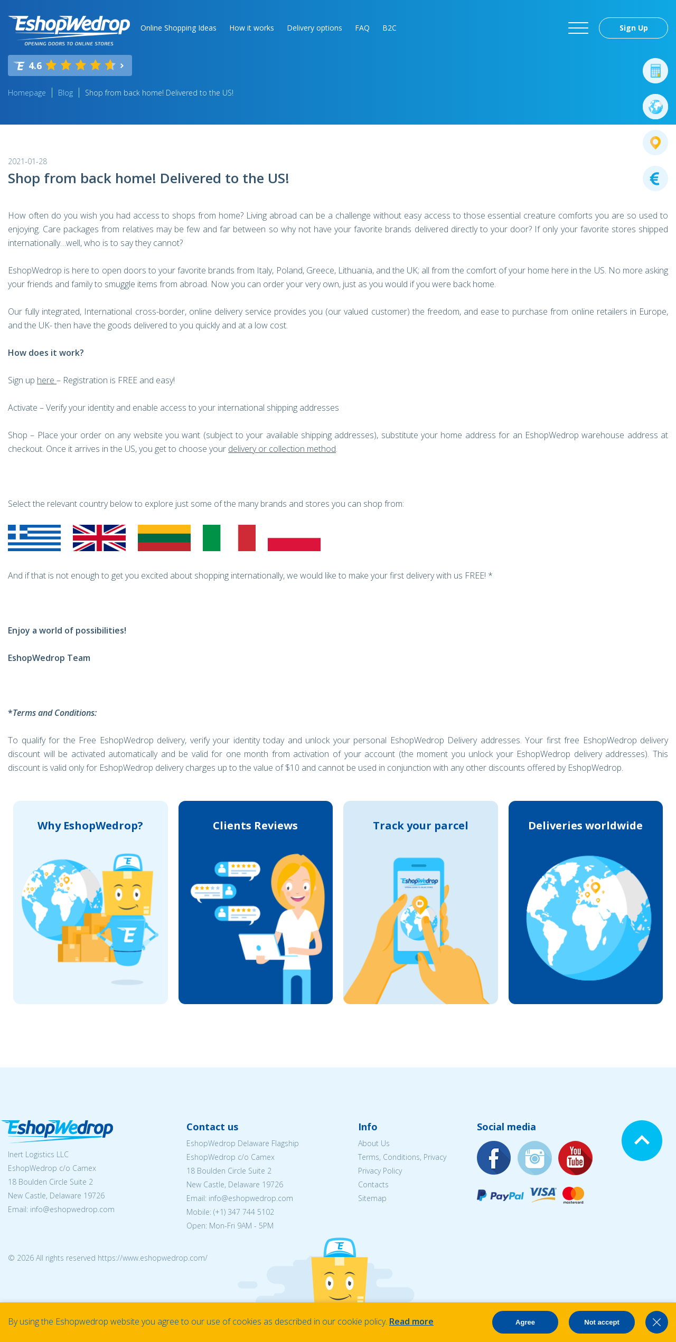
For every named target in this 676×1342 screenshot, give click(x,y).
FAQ (362, 28)
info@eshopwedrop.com (72, 1209)
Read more (411, 1321)
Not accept (601, 1322)
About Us (374, 1143)
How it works (251, 28)
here (47, 380)
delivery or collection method (282, 449)
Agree (525, 1322)
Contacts (373, 1184)
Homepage (27, 93)
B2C (389, 28)
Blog (65, 93)
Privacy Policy (380, 1171)
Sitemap (372, 1198)
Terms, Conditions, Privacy (402, 1157)
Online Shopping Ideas (178, 28)
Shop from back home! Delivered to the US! (159, 93)
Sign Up (633, 28)
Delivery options (314, 28)
